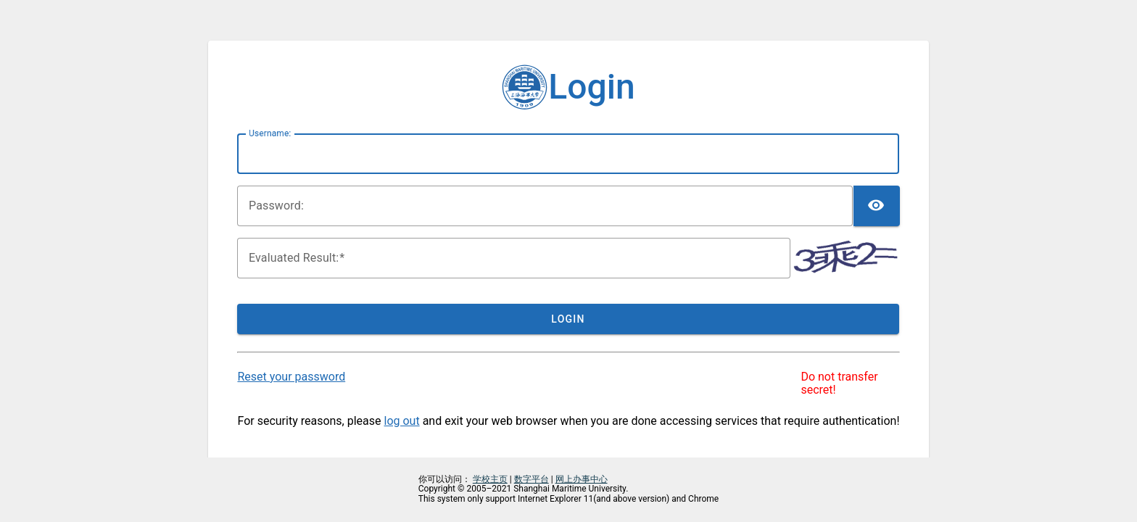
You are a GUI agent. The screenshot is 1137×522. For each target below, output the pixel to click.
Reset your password (291, 377)
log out (402, 421)
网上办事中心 (581, 479)
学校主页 (490, 479)
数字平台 (531, 479)
